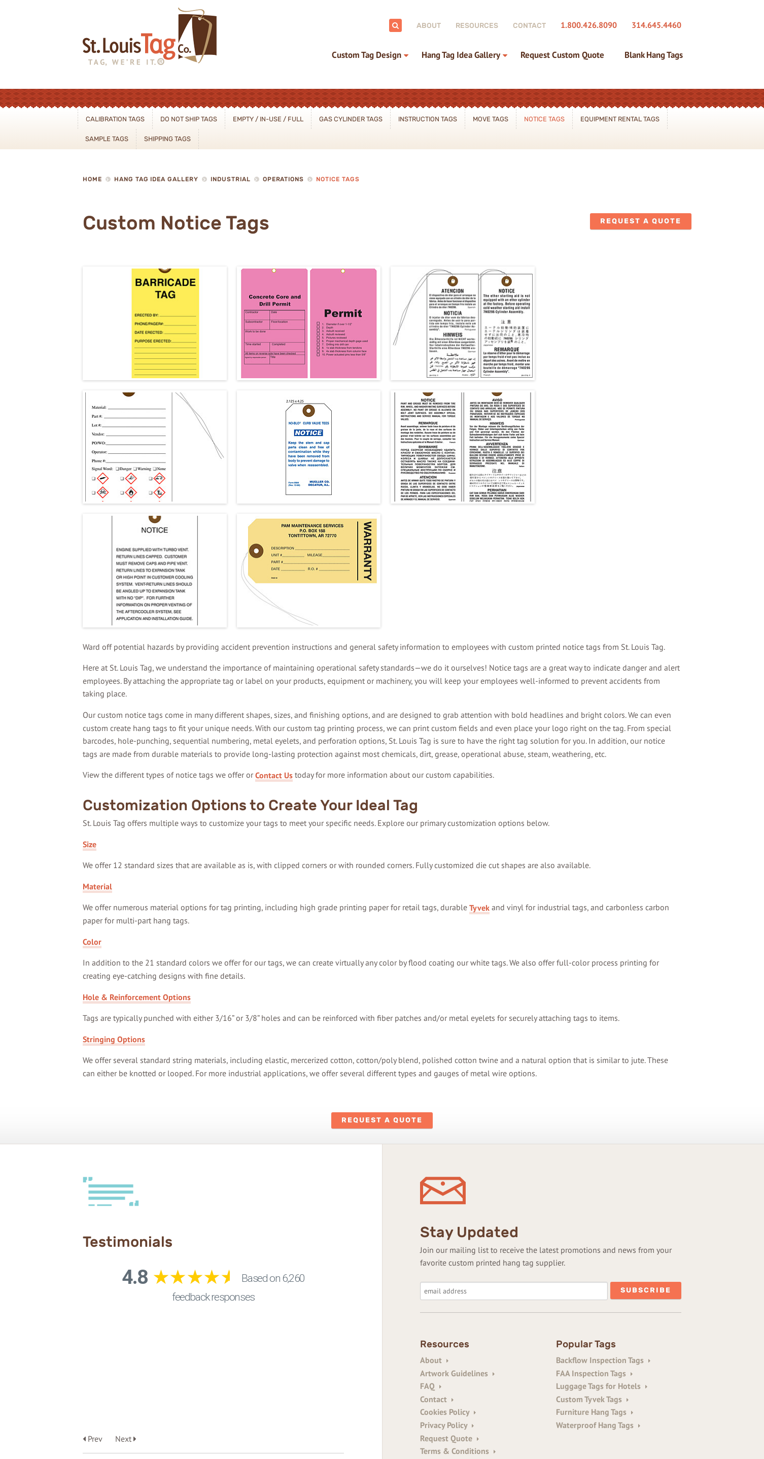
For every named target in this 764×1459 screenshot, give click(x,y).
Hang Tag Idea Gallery (461, 54)
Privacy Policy (447, 1299)
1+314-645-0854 (357, 1386)
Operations (283, 179)
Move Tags (490, 119)
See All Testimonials (144, 1238)
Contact (529, 25)
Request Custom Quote (562, 54)
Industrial (231, 179)
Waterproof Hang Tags (598, 1299)
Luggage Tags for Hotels (601, 1259)
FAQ (430, 1259)
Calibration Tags (115, 119)
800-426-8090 (133, 1386)
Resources (477, 25)
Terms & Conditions (458, 1324)
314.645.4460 (656, 25)
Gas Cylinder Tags (351, 119)
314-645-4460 (189, 1386)
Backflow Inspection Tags (603, 1234)
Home (92, 179)
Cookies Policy (448, 1286)
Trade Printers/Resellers (465, 1338)
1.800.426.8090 (589, 25)
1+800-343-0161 (294, 1386)
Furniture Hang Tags (594, 1286)
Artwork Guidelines (457, 1247)
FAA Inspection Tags (594, 1247)
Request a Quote (640, 221)
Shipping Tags (167, 139)
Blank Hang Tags (653, 54)
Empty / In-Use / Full (268, 119)
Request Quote (449, 1312)
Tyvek (479, 781)
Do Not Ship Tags (188, 119)
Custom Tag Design (366, 54)
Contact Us (274, 648)
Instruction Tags (427, 119)
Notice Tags (544, 119)
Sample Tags (106, 139)
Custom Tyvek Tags (592, 1273)
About (428, 25)
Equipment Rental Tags (619, 119)
